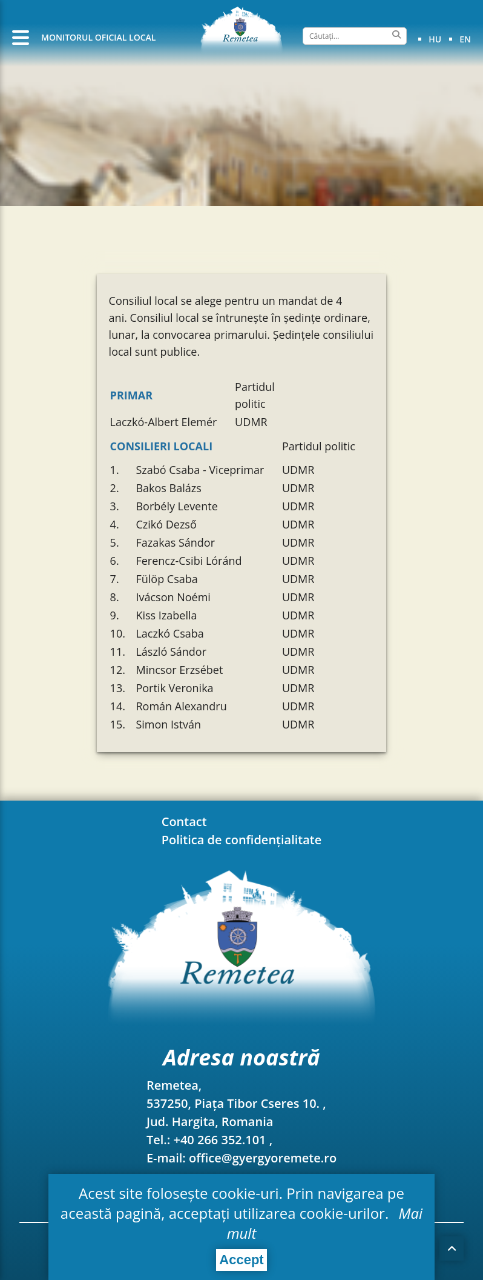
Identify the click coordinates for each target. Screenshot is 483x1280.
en (465, 39)
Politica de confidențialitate (242, 840)
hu (435, 39)
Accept (241, 1259)
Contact (184, 821)
